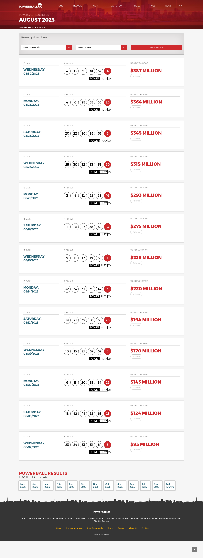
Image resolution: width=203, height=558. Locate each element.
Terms (110, 528)
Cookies (145, 528)
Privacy (121, 528)
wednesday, (41, 71)
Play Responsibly (95, 528)
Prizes (136, 6)
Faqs (152, 6)
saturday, (41, 134)
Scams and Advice (74, 528)
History (58, 528)
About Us (133, 528)
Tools (95, 6)
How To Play (116, 6)
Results (77, 6)
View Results (156, 47)
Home (60, 6)
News (168, 6)
